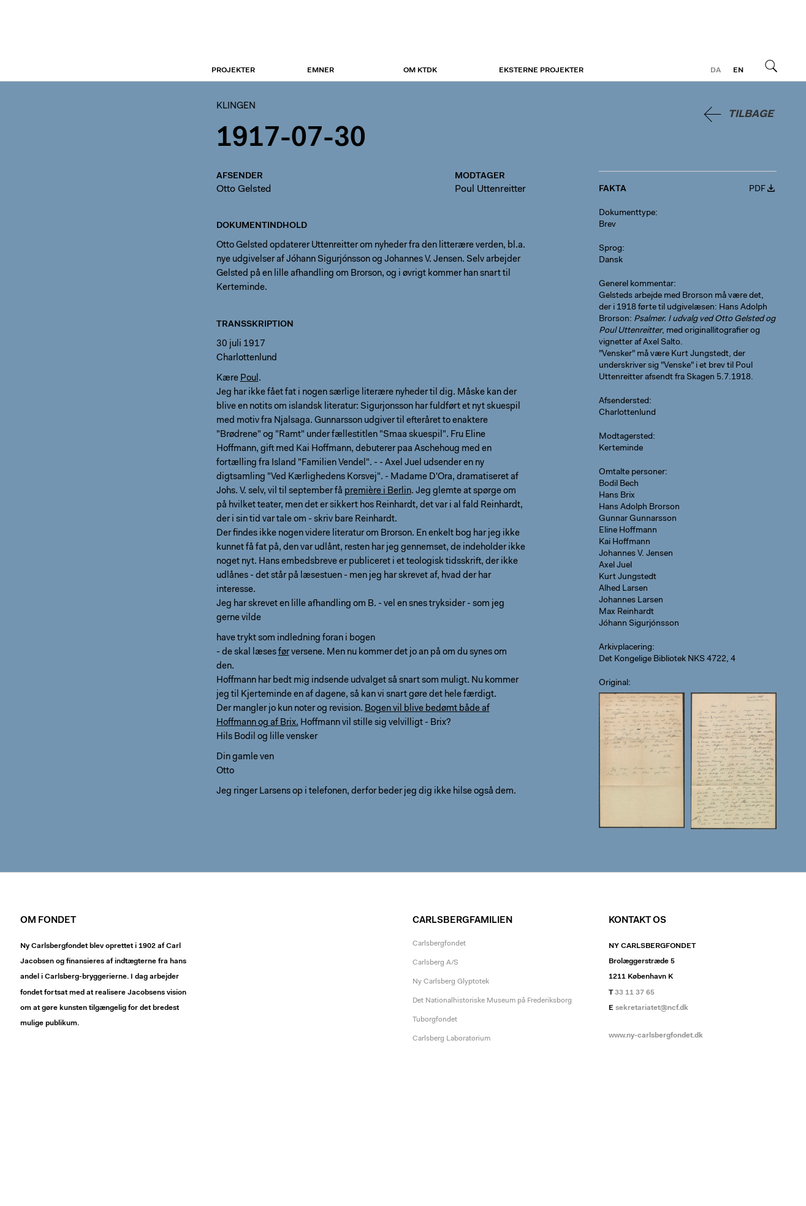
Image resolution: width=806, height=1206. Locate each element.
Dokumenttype (627, 213)
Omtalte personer (632, 472)
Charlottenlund (627, 413)
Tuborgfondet (435, 1019)
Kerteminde (621, 448)
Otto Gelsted (243, 189)
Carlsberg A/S (435, 962)
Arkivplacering (625, 647)
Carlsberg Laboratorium (451, 1038)
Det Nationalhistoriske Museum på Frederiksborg (492, 1000)
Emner (320, 70)
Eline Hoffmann (628, 530)
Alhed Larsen (623, 589)
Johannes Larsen (631, 600)
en (738, 70)
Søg (771, 65)
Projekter (233, 70)
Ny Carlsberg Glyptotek (451, 981)
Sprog (610, 249)
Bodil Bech (619, 484)
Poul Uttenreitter (490, 189)
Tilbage (751, 114)
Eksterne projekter (541, 70)
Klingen (95, 41)
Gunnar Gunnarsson (638, 519)
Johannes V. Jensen (636, 554)
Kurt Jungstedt (627, 577)
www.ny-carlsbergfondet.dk (656, 1035)
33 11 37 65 (635, 992)
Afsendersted (624, 401)
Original (613, 683)
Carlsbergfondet (439, 943)
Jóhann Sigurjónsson (639, 624)
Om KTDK (420, 70)
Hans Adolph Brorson (639, 507)
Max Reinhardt (626, 612)
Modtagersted (626, 437)
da (715, 70)
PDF (757, 189)
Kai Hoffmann (624, 542)
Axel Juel (615, 565)
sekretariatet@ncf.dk (651, 1008)
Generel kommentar (636, 284)
